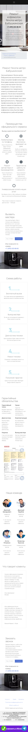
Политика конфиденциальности (14, 702)
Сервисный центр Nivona (9, 53)
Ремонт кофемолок (9, 55)
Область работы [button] (13, 705)
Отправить (19, 238)
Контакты (21, 699)
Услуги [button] (7, 699)
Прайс (14, 699)
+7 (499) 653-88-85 (14, 27)
